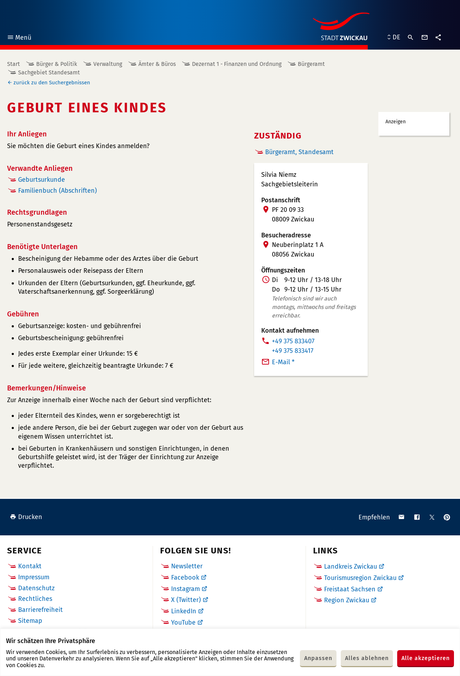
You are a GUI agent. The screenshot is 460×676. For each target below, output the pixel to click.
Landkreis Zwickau (350, 566)
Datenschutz (36, 588)
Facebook (185, 577)
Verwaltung (107, 64)
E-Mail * (283, 362)
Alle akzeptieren (425, 658)
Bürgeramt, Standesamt (299, 152)
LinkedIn (183, 611)
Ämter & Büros (157, 64)
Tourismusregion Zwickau (360, 578)
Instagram (185, 589)
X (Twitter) (186, 600)
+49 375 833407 (293, 341)
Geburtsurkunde (41, 180)
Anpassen (318, 658)
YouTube (183, 622)
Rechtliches (35, 599)
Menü (19, 38)
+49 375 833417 (292, 351)
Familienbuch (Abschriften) (57, 191)
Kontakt (30, 566)
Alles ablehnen (367, 658)
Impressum (33, 577)
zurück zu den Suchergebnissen (51, 82)
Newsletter (187, 566)
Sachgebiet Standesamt (49, 72)
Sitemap (30, 621)
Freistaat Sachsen (350, 589)
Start (13, 64)
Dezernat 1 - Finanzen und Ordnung (236, 64)
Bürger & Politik (56, 64)
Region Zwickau (346, 600)
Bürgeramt (311, 64)
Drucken (26, 517)
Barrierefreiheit (40, 610)
